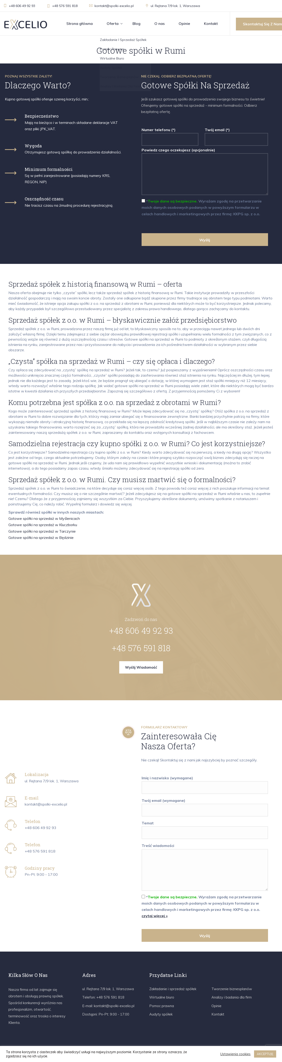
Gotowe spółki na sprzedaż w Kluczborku (42, 524)
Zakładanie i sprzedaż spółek (172, 989)
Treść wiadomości (205, 867)
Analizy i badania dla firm (231, 997)
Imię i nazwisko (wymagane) (205, 783)
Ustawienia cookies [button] (235, 1054)
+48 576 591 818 (62, 6)
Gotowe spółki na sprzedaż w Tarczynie (42, 531)
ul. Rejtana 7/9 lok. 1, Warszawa (172, 6)
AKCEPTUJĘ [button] (265, 1054)
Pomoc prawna (161, 1006)
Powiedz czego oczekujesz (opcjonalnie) (205, 172)
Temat (205, 828)
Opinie (184, 23)
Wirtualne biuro (161, 997)
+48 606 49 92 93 (19, 6)
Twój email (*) (236, 134)
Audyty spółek (161, 1014)
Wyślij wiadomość (141, 667)
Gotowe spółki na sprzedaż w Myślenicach (44, 518)
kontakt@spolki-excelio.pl (111, 6)
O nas (159, 23)
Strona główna (79, 23)
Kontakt (211, 23)
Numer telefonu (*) (170, 134)
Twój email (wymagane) (205, 805)
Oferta (113, 23)
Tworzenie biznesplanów (231, 989)
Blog (136, 23)
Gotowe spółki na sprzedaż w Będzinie (41, 537)
